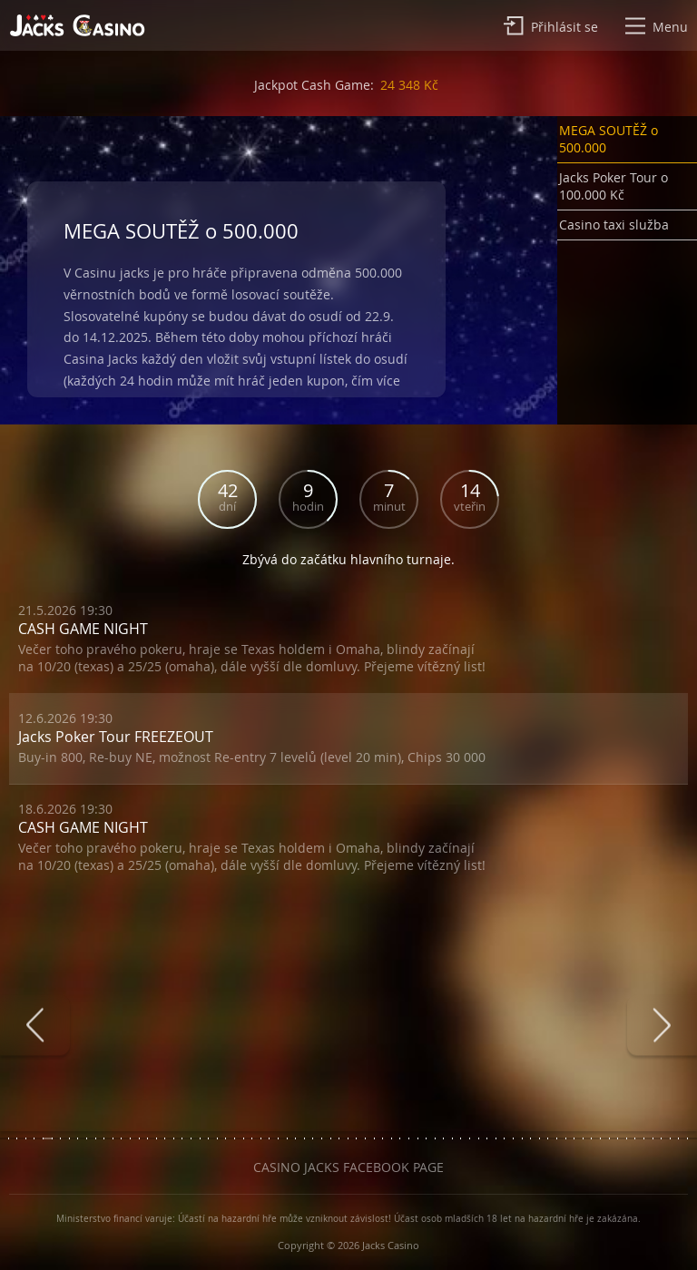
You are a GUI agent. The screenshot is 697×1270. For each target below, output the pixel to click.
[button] (627, 143)
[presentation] (35, 1025)
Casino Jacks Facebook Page (348, 1167)
